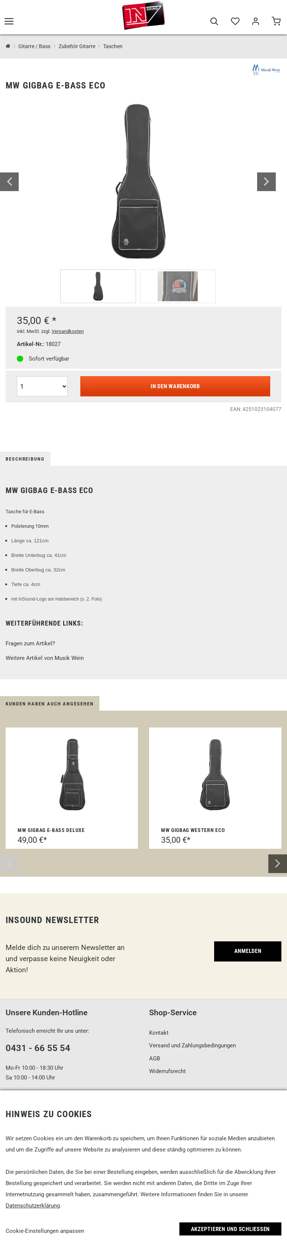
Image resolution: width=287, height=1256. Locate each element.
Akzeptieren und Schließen (230, 1229)
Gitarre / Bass (34, 46)
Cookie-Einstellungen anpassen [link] (45, 1231)
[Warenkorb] (276, 23)
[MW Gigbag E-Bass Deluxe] (72, 775)
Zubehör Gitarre (77, 46)
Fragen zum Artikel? (30, 643)
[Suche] (214, 23)
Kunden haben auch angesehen (50, 704)
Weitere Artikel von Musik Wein (45, 658)
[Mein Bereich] (255, 23)
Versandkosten (68, 331)
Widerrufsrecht (167, 1071)
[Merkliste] (235, 23)
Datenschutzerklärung (33, 1205)
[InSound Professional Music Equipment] (8, 46)
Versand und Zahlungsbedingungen (192, 1045)
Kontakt (159, 1032)
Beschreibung (25, 459)
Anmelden (248, 951)
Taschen (113, 46)
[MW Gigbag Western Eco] (215, 775)
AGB (154, 1058)
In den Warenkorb (175, 386)
